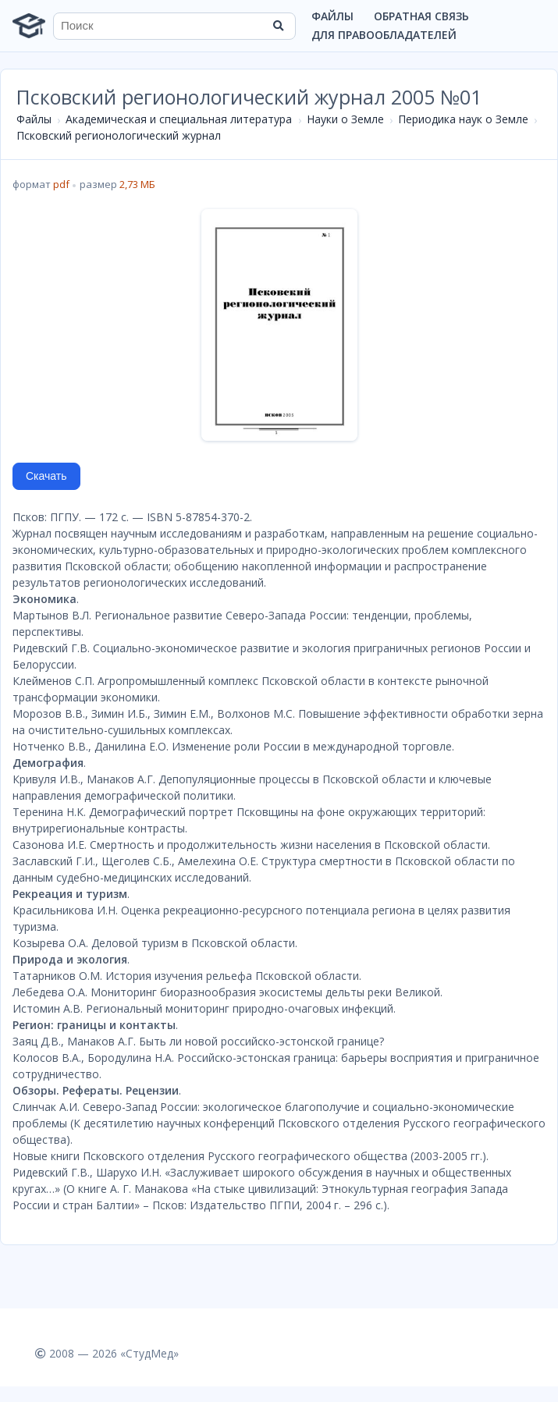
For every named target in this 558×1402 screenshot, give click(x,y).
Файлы (332, 16)
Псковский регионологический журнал (118, 135)
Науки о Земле (345, 119)
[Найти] (279, 26)
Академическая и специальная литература (179, 119)
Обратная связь (421, 16)
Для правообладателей (384, 34)
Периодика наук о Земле (463, 119)
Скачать (46, 476)
